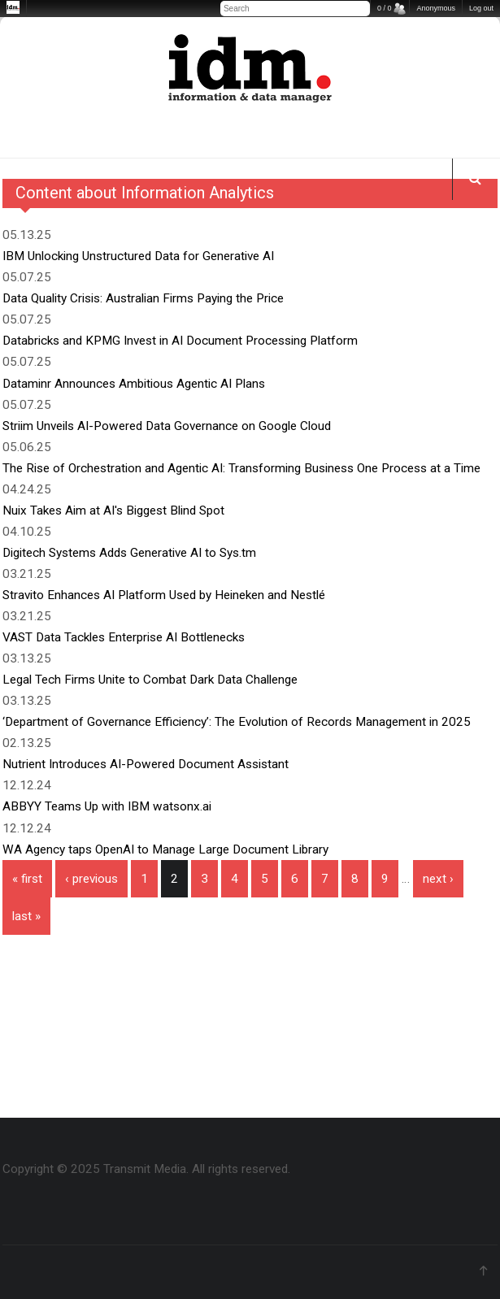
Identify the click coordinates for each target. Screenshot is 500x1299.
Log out (481, 8)
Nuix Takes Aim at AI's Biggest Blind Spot (113, 510)
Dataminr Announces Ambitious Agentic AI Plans (133, 383)
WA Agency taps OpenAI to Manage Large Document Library (165, 849)
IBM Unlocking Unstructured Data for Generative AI (138, 256)
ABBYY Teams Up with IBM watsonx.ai (106, 806)
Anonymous (435, 8)
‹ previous (91, 878)
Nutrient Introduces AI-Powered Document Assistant (145, 764)
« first (27, 878)
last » (26, 916)
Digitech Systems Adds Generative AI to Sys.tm (129, 552)
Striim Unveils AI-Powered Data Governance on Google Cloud (166, 426)
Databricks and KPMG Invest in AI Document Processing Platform (180, 340)
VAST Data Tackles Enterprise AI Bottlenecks (123, 637)
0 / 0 (384, 8)
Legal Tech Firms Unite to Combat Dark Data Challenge (150, 679)
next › (438, 878)
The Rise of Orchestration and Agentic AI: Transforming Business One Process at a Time (241, 468)
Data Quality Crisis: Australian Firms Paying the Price (143, 298)
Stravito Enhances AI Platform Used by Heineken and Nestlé (163, 595)
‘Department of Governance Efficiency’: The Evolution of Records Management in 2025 (236, 722)
